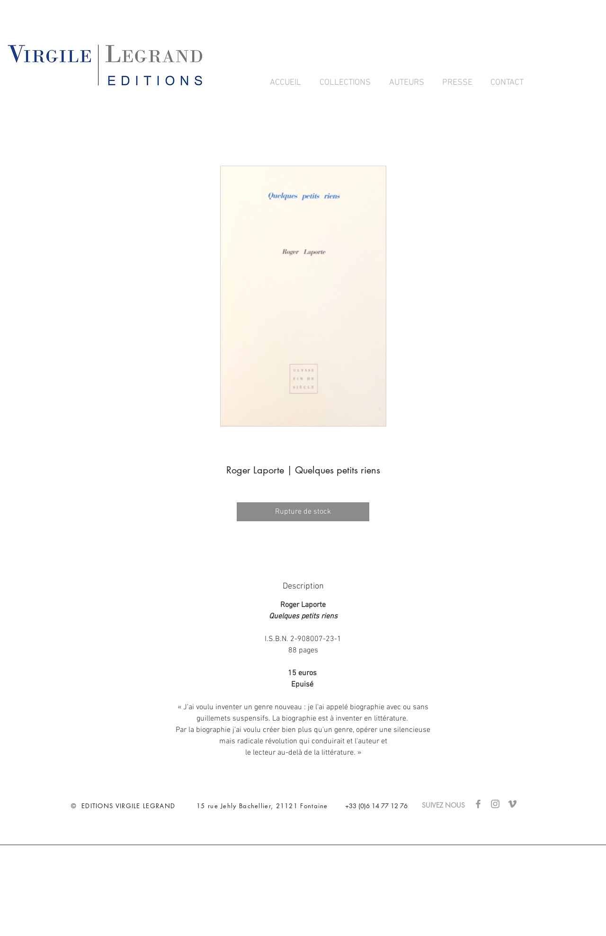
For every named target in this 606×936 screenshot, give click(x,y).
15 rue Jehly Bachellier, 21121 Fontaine (262, 806)
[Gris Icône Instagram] (495, 804)
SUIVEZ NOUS (448, 805)
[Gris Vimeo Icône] (512, 804)
